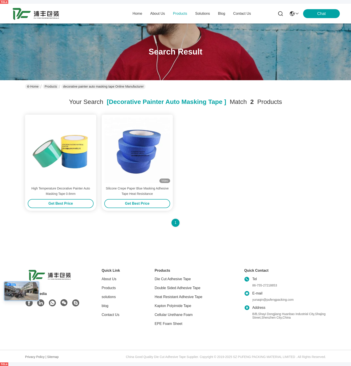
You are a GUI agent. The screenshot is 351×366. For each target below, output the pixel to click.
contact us (242, 13)
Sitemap (53, 357)
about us (157, 13)
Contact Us (110, 315)
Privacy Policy (35, 357)
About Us (109, 279)
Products (51, 86)
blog (221, 13)
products (180, 13)
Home (137, 13)
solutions (202, 13)
